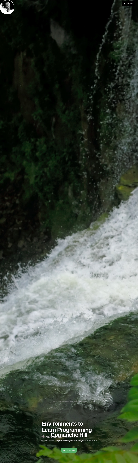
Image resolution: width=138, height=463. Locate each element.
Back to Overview (69, 450)
